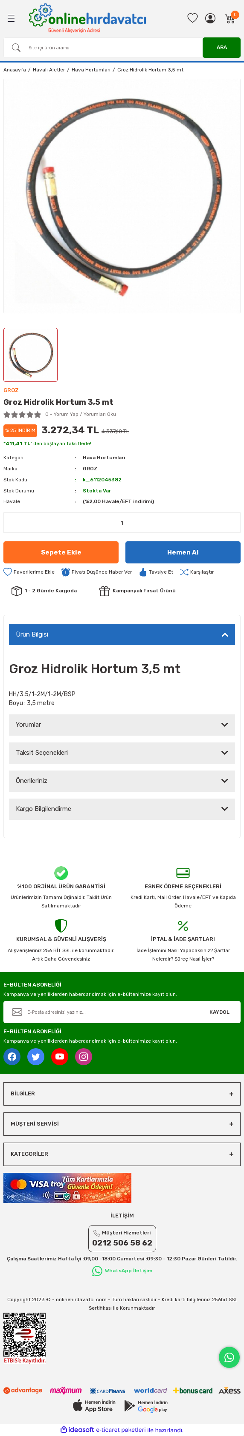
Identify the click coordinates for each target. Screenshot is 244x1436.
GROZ (90, 469)
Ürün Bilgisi (32, 634)
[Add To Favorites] (29, 572)
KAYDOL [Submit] (219, 1012)
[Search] (122, 47)
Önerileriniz (31, 781)
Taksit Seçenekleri (42, 752)
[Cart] (230, 18)
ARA (222, 47)
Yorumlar (28, 724)
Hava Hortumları (104, 458)
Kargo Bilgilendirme (43, 809)
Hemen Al (183, 552)
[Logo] (87, 18)
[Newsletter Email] (122, 1012)
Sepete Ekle (61, 552)
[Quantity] (122, 522)
